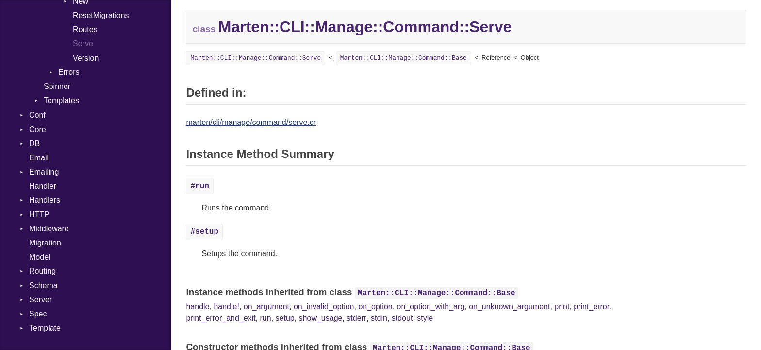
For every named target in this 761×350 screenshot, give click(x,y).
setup (285, 318)
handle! (226, 306)
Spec (38, 314)
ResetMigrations (101, 15)
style (425, 318)
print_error (592, 306)
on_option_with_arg (431, 306)
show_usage (321, 318)
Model (39, 257)
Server (40, 300)
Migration (45, 243)
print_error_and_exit (220, 318)
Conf (37, 115)
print (561, 306)
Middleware (49, 229)
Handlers (44, 200)
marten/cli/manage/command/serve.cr (251, 122)
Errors (69, 72)
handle (197, 306)
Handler (42, 186)
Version (86, 58)
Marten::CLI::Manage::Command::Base (403, 58)
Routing (42, 271)
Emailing (44, 172)
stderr (356, 318)
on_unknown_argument (509, 306)
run (265, 318)
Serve (83, 43)
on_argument (266, 306)
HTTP (39, 214)
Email (39, 158)
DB (34, 144)
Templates (61, 100)
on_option (375, 306)
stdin (379, 318)
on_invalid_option (324, 306)
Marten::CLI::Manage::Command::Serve (255, 58)
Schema (43, 285)
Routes (85, 29)
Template (45, 328)
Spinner (57, 86)
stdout (402, 318)
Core (37, 129)
